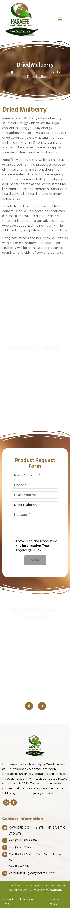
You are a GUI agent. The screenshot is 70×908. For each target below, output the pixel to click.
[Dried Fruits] (51, 72)
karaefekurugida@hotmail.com (32, 873)
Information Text (35, 545)
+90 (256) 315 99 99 (23, 840)
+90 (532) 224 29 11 (22, 847)
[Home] (12, 72)
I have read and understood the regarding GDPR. (37, 545)
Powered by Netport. (47, 890)
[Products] (28, 72)
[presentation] (29, 706)
